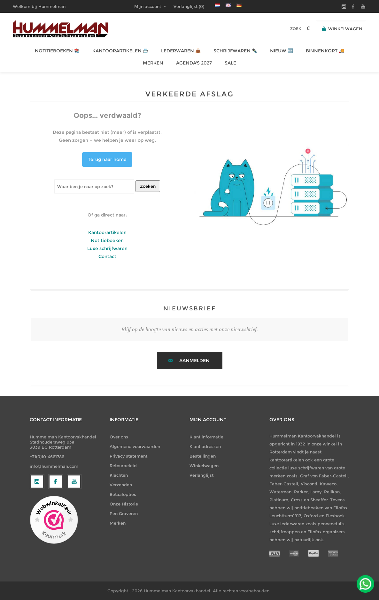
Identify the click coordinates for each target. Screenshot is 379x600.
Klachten (119, 475)
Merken (118, 523)
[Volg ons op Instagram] (37, 534)
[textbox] (287, 28)
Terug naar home (107, 159)
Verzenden (121, 484)
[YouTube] (74, 534)
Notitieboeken (107, 240)
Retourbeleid (123, 465)
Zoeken (148, 186)
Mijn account (147, 6)
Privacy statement (128, 456)
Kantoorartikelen (107, 232)
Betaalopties (123, 494)
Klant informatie (206, 436)
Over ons (119, 436)
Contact (107, 256)
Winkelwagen (204, 465)
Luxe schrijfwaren (107, 248)
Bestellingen (203, 456)
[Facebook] (56, 534)
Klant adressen (205, 446)
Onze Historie (124, 503)
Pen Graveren (124, 513)
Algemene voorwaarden (135, 446)
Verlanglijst (201, 475)
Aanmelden (194, 360)
